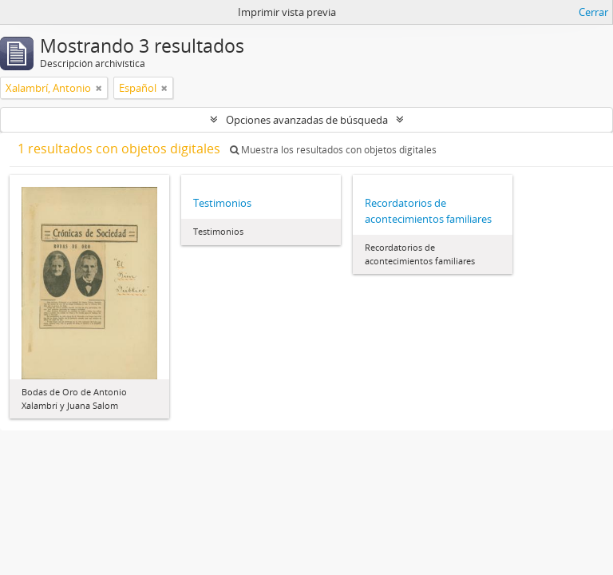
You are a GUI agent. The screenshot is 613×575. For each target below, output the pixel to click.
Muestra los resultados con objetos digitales (333, 150)
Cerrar (593, 12)
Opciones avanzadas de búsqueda (307, 120)
